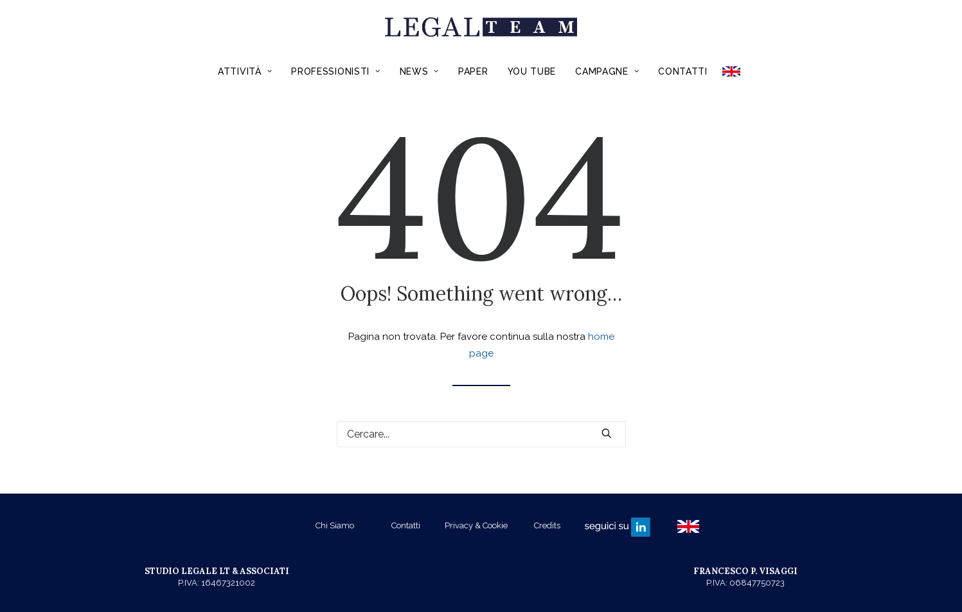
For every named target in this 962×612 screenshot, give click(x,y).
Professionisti (335, 71)
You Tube (532, 71)
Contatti (683, 71)
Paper (473, 71)
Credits (547, 525)
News (419, 71)
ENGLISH (735, 71)
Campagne (607, 71)
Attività (245, 71)
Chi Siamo (335, 525)
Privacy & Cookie (476, 525)
